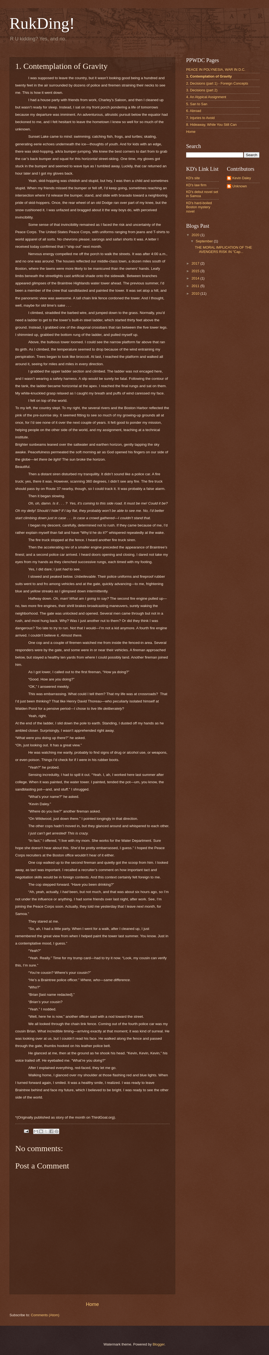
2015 (196, 271)
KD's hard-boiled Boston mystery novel (199, 207)
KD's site (193, 178)
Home (92, 1304)
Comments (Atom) (45, 1315)
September (205, 241)
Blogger (159, 1344)
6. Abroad (193, 111)
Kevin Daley (241, 178)
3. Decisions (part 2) (201, 90)
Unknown (239, 186)
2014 (196, 278)
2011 (196, 286)
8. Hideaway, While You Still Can (211, 125)
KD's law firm (196, 185)
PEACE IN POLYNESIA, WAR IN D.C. (215, 70)
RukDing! (42, 23)
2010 (196, 293)
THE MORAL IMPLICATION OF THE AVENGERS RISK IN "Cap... (223, 249)
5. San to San (196, 104)
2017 (196, 263)
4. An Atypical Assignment (206, 97)
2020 (196, 235)
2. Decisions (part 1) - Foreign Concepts (217, 83)
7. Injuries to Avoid (200, 118)
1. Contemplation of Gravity (209, 76)
